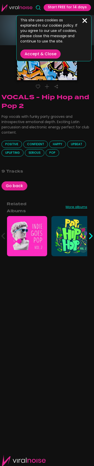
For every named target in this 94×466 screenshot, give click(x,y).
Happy (57, 144)
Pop (52, 153)
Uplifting (12, 153)
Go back (14, 186)
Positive (11, 144)
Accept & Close (40, 54)
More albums (76, 207)
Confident (35, 144)
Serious (35, 153)
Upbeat (76, 144)
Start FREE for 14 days (67, 7)
